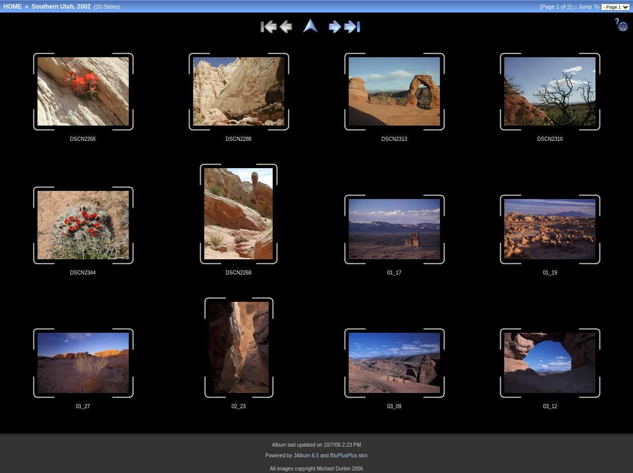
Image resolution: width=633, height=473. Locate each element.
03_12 (550, 406)
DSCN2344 (83, 272)
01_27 (83, 406)
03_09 (394, 406)
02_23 (239, 406)
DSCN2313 (394, 139)
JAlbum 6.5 (306, 455)
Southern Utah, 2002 (61, 6)
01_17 (394, 272)
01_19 (550, 272)
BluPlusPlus (343, 455)
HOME (13, 6)
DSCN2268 (239, 272)
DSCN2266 (83, 139)
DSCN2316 (550, 139)
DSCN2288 (239, 139)
